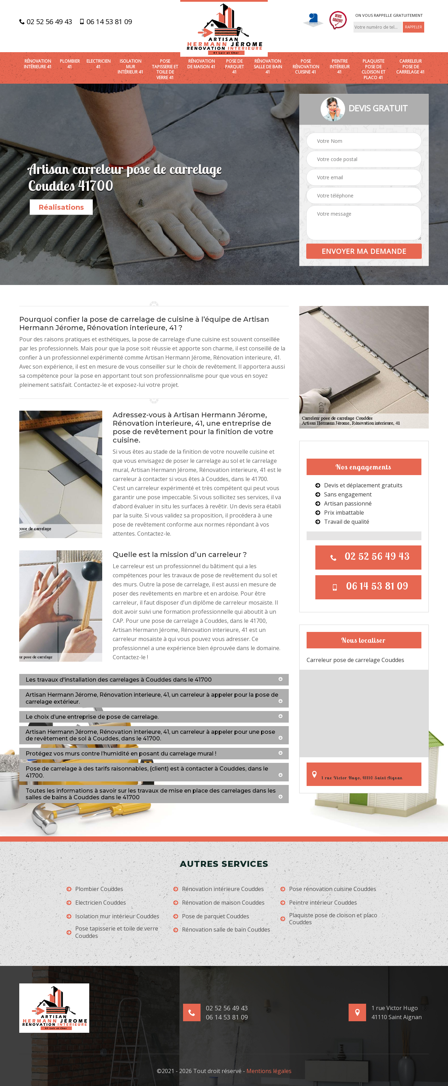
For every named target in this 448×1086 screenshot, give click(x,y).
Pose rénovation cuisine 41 (306, 66)
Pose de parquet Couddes (211, 916)
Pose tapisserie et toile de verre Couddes (112, 932)
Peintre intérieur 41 (340, 66)
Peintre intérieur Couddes (318, 902)
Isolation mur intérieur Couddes (112, 916)
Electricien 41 (98, 63)
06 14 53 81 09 (105, 21)
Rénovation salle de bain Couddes (221, 929)
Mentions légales (269, 1071)
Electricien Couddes (96, 902)
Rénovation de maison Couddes (219, 902)
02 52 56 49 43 (45, 21)
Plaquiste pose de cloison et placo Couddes (328, 919)
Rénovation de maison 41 (201, 63)
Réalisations (61, 207)
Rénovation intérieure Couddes (218, 889)
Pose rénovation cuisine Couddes (328, 889)
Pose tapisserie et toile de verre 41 (165, 69)
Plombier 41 (70, 63)
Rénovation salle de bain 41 (268, 66)
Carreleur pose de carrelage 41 (410, 66)
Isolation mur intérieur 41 (131, 66)
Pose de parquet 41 (234, 66)
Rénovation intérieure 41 (38, 63)
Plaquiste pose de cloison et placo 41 (373, 69)
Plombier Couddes (94, 889)
